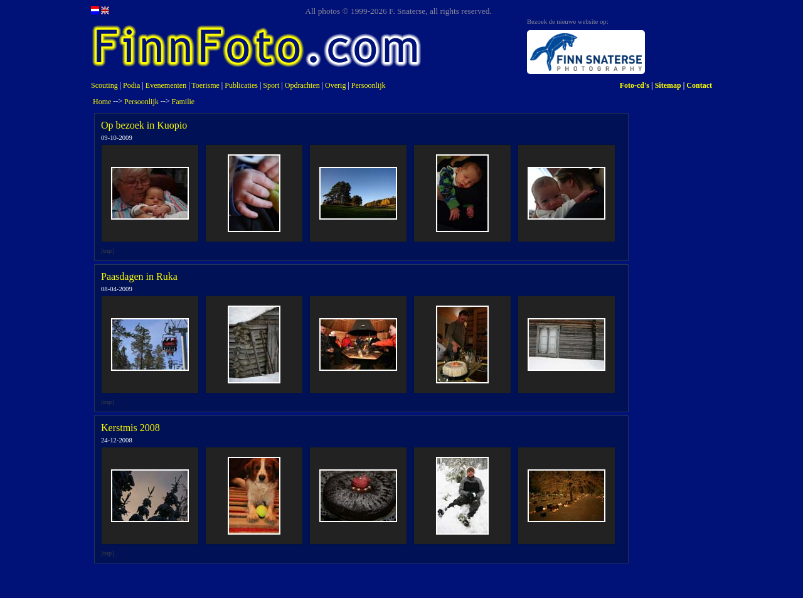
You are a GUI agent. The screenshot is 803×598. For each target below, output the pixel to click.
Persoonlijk (368, 85)
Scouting (104, 85)
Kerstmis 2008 (130, 427)
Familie (183, 101)
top (108, 250)
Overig (335, 85)
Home (102, 101)
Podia (131, 85)
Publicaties (241, 85)
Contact (699, 85)
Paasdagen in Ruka (139, 276)
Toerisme (205, 85)
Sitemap (668, 85)
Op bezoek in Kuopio (144, 125)
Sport (271, 85)
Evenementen (166, 85)
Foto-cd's (634, 85)
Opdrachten (302, 85)
